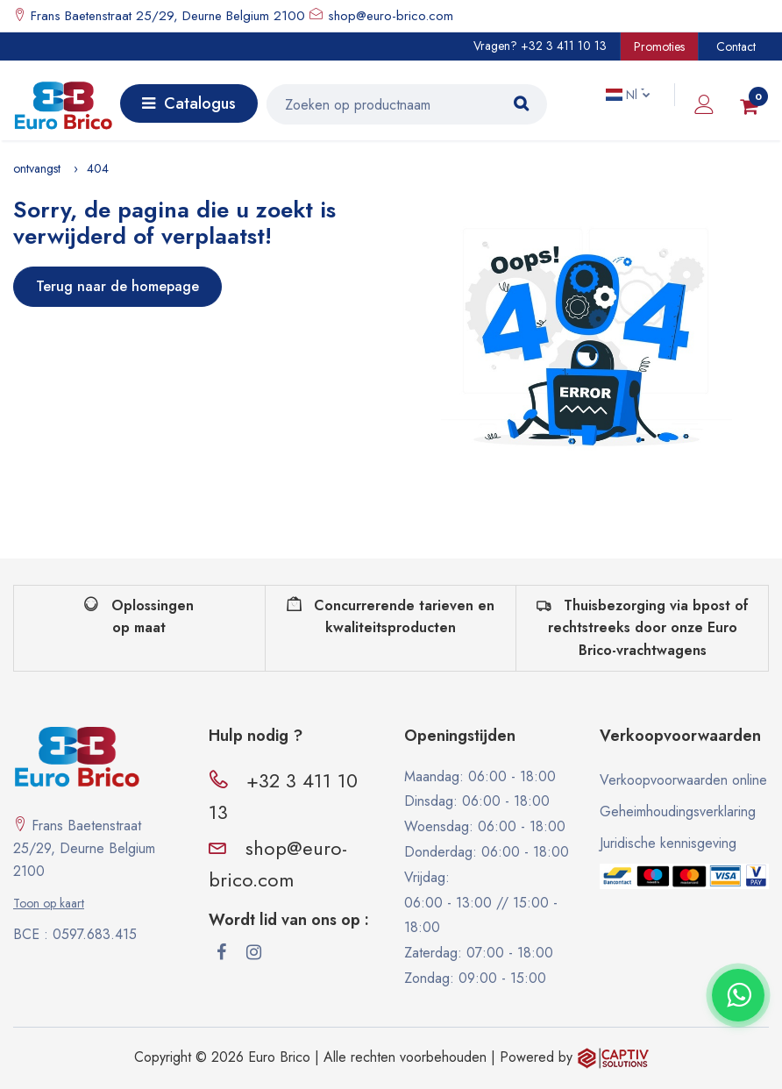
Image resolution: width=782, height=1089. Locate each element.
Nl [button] (623, 94)
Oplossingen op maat (139, 616)
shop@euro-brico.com (390, 15)
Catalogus (189, 103)
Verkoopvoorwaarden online (683, 780)
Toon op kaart (48, 903)
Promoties (659, 46)
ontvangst (36, 168)
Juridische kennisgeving (668, 843)
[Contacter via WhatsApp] (738, 995)
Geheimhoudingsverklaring (678, 811)
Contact (736, 46)
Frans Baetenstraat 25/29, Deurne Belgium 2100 (165, 15)
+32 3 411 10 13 (564, 45)
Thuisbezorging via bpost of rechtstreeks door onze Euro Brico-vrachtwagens (643, 627)
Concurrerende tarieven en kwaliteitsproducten (390, 616)
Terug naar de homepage (117, 286)
